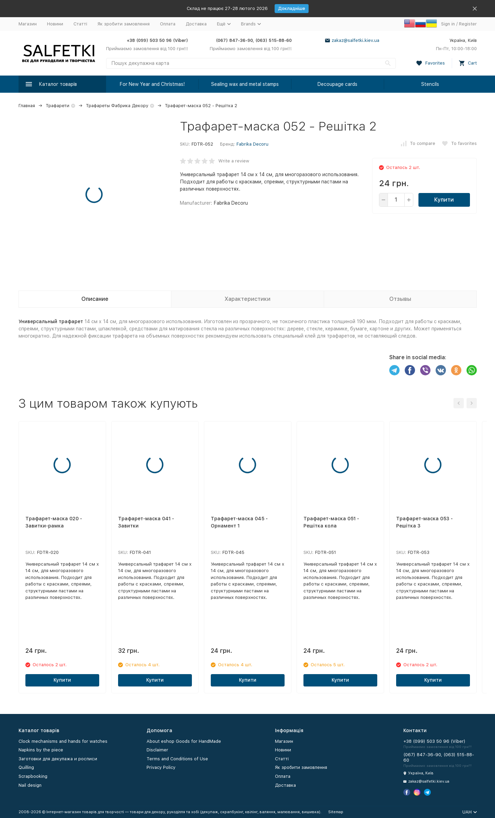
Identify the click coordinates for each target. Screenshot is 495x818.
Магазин (28, 23)
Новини (55, 23)
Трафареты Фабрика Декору (117, 105)
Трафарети (57, 105)
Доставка (196, 23)
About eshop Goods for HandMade (184, 741)
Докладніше (291, 8)
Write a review (233, 160)
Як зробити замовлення (123, 23)
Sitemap (335, 812)
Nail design (30, 785)
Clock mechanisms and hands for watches (63, 741)
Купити (444, 199)
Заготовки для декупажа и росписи (58, 758)
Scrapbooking (33, 776)
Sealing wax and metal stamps (245, 84)
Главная (27, 105)
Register (468, 23)
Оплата (167, 23)
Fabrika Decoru (252, 144)
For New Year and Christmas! (152, 84)
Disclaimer (157, 749)
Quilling (26, 767)
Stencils (430, 84)
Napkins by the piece (41, 749)
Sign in (448, 23)
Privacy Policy (161, 767)
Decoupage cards (337, 84)
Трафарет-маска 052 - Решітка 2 (201, 105)
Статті (80, 23)
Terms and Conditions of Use (177, 758)
